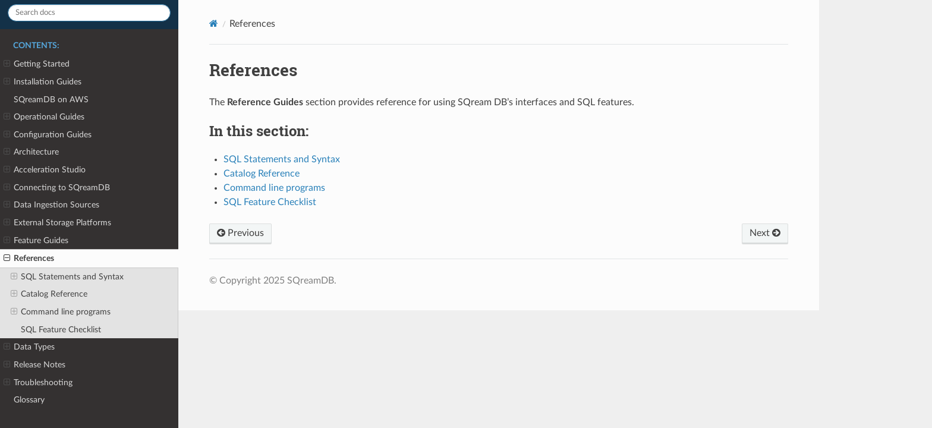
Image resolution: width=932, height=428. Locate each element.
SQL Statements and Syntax (67, 277)
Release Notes (34, 365)
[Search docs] (89, 12)
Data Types (29, 347)
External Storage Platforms (57, 223)
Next (765, 233)
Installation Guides (42, 82)
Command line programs (61, 312)
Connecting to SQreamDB (57, 187)
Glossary (29, 399)
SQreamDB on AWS (51, 99)
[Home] (213, 23)
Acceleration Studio (45, 170)
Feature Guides (36, 240)
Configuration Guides (48, 135)
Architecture (31, 152)
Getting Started (37, 64)
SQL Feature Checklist (61, 329)
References (29, 258)
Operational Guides (44, 117)
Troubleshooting (38, 382)
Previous (240, 233)
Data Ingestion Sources (51, 205)
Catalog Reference (49, 294)
